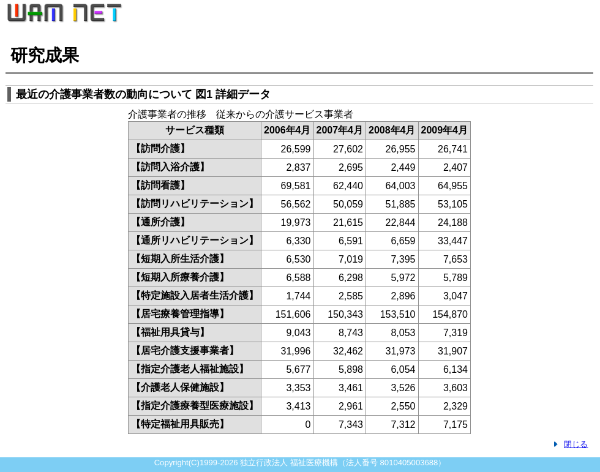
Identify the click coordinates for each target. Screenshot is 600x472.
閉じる (576, 444)
